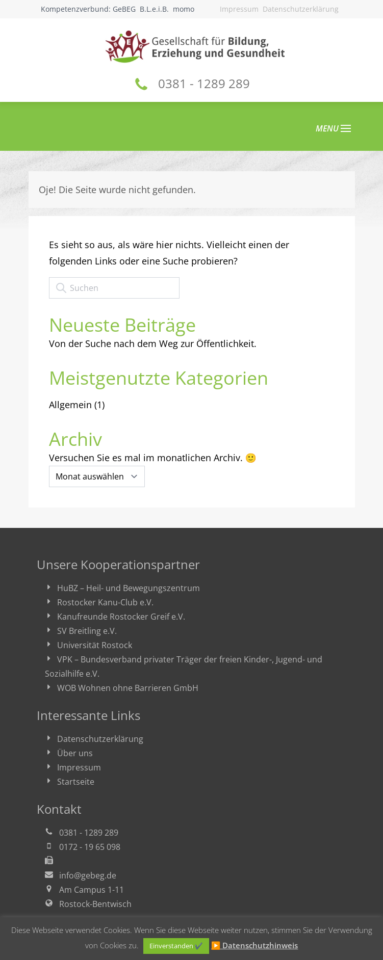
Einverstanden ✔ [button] (176, 945)
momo (183, 9)
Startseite (75, 781)
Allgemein (70, 404)
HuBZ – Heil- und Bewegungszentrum (128, 588)
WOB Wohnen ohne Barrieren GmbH (127, 688)
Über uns (75, 753)
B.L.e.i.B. (154, 9)
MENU (333, 128)
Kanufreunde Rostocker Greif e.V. (121, 616)
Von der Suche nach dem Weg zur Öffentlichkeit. (153, 343)
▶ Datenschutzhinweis (254, 945)
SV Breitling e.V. (87, 630)
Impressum (239, 9)
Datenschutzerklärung (301, 9)
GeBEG (124, 9)
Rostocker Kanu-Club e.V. (105, 602)
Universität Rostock (94, 645)
